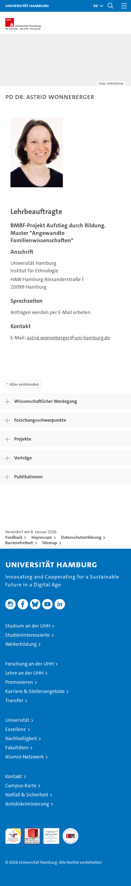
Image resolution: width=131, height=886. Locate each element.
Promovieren (19, 682)
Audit (29, 831)
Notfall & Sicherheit (26, 794)
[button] (96, 6)
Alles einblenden (24, 384)
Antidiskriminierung (27, 804)
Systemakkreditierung (70, 831)
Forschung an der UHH (29, 664)
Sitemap (49, 543)
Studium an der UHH (27, 626)
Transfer (14, 700)
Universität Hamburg (27, 5)
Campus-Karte (20, 785)
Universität (17, 720)
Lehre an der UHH (24, 673)
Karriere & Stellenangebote (35, 691)
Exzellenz (15, 729)
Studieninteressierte (27, 635)
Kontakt (13, 776)
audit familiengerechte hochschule (13, 836)
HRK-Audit (48, 833)
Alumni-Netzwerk (24, 756)
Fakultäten (17, 747)
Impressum (41, 537)
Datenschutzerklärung (81, 537)
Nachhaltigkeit (21, 738)
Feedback (13, 537)
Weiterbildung (21, 644)
